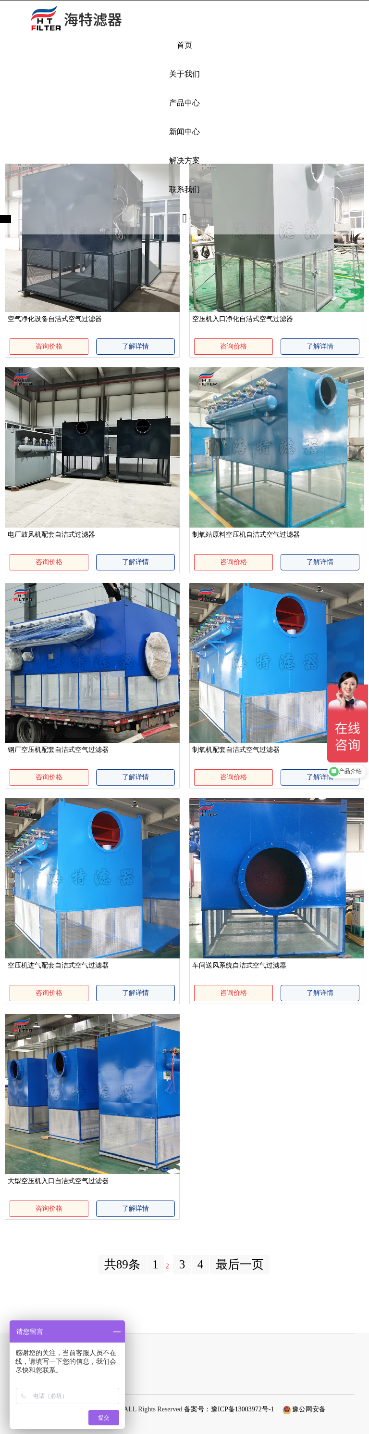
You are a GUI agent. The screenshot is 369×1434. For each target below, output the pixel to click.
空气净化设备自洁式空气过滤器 (55, 319)
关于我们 (184, 74)
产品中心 (184, 103)
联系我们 (184, 189)
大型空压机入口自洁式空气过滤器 (58, 1181)
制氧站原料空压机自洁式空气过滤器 (246, 534)
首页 (184, 45)
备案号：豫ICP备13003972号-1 (229, 1409)
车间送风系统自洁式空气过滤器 (239, 965)
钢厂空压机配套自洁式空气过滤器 (58, 749)
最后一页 (240, 1264)
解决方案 (184, 160)
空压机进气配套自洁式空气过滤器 (58, 965)
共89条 (122, 1264)
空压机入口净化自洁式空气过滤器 (242, 319)
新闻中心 (184, 132)
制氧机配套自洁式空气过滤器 (236, 749)
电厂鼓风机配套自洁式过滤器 (51, 534)
